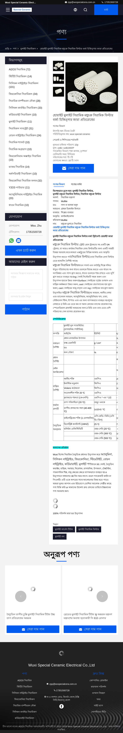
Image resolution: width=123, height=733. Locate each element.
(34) (23, 94)
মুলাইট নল (59, 536)
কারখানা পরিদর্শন (98, 686)
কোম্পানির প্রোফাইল (98, 680)
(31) (21, 128)
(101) (23, 85)
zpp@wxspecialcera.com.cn (80, 2)
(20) (25, 196)
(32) (25, 180)
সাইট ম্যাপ (98, 705)
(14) (20, 76)
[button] (20, 596)
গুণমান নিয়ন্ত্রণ (98, 693)
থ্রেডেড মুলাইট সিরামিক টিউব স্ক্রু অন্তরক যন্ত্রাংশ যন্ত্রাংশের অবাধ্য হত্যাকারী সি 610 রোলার (88, 616)
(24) (25, 135)
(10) (22, 114)
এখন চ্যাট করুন (26, 250)
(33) (25, 107)
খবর (99, 699)
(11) (20, 121)
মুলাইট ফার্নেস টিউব (64, 529)
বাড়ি (7, 48)
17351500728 (109, 2)
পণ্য (15, 48)
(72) (19, 69)
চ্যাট (106, 9)
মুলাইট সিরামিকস (28, 48)
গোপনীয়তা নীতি (98, 712)
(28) (24, 101)
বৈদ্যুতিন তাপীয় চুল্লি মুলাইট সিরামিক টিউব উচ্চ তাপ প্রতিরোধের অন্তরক (31, 616)
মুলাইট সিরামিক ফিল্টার (88, 529)
